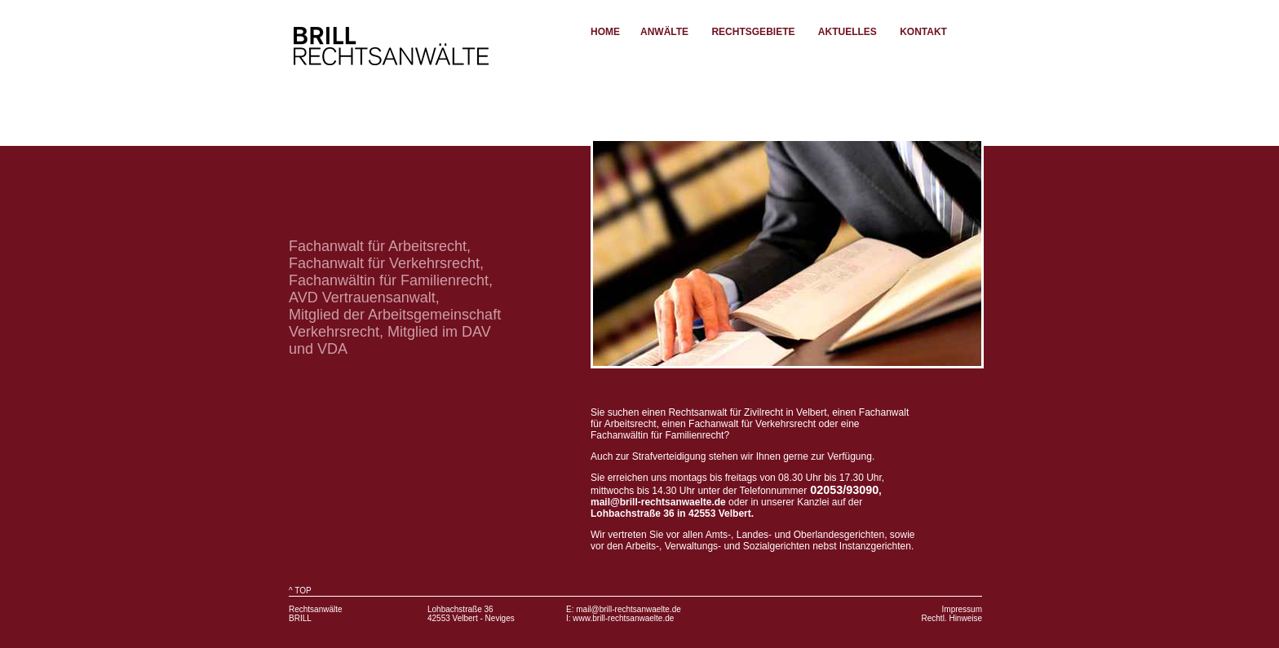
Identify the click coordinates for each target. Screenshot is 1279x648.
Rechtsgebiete (752, 31)
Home (605, 31)
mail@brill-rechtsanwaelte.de (628, 609)
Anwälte (664, 31)
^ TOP (300, 590)
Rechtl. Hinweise (952, 618)
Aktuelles (847, 31)
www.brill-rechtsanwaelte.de (623, 618)
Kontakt (923, 31)
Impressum (962, 609)
